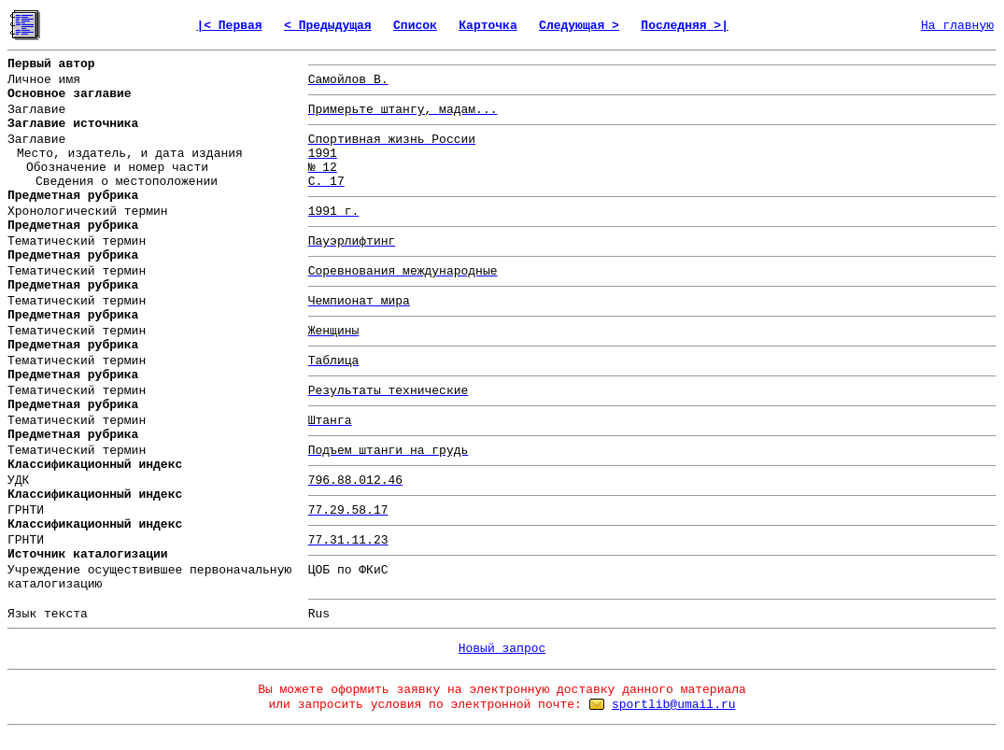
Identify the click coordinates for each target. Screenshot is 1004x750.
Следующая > (579, 26)
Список (415, 26)
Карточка (487, 26)
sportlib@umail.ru (674, 705)
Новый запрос (502, 649)
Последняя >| (684, 26)
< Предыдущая (328, 26)
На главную (957, 26)
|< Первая (229, 26)
